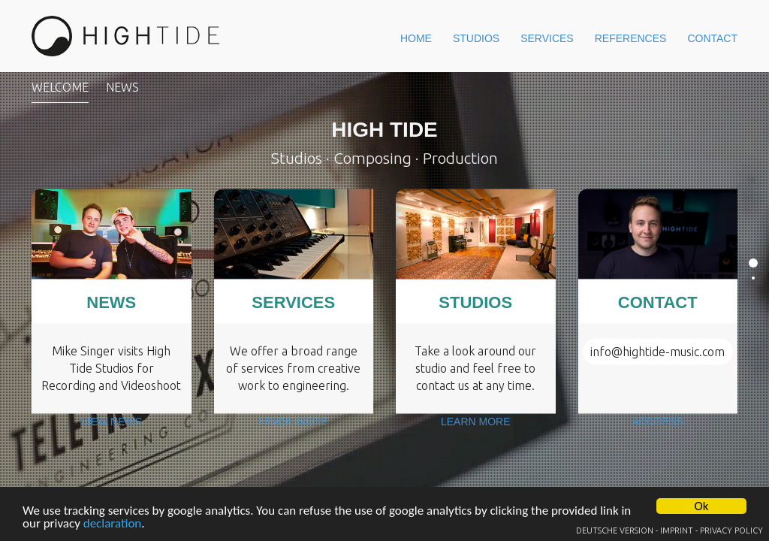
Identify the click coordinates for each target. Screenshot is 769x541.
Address (657, 435)
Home (340, 36)
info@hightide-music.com (657, 351)
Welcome (60, 87)
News (122, 87)
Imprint (676, 530)
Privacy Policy (731, 530)
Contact (701, 36)
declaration (112, 524)
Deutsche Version (614, 530)
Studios (415, 36)
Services (501, 36)
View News (111, 435)
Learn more (293, 435)
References (600, 36)
